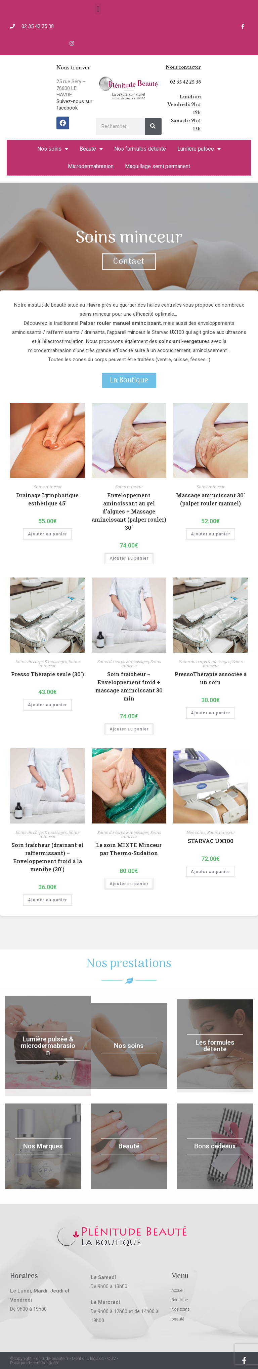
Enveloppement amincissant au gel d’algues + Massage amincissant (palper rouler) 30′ (129, 511)
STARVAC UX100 (210, 840)
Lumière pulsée (199, 149)
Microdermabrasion (91, 166)
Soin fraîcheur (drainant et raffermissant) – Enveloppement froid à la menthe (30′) (47, 857)
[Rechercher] (153, 126)
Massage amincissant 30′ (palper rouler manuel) (210, 499)
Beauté (91, 149)
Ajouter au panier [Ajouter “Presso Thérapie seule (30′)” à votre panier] (47, 705)
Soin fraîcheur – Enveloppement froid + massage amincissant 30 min (129, 686)
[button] (98, 8)
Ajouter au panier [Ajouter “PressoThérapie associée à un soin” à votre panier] (210, 713)
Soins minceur (47, 486)
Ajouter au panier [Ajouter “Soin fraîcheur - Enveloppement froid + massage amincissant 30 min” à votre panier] (129, 729)
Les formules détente (215, 1046)
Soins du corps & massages (41, 661)
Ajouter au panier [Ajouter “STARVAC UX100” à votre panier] (210, 871)
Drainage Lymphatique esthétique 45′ (47, 499)
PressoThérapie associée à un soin (211, 678)
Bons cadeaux (215, 1146)
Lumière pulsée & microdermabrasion (48, 1045)
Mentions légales (88, 1358)
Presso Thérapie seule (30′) (47, 674)
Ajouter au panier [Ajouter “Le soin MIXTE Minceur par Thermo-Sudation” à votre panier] (129, 883)
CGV (111, 1358)
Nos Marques (43, 1146)
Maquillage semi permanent (157, 166)
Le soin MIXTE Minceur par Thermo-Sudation (129, 849)
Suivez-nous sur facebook (74, 104)
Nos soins (52, 149)
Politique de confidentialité (34, 1362)
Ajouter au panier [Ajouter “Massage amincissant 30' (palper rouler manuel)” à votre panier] (210, 534)
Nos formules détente (140, 149)
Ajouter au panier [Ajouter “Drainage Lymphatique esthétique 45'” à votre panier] (47, 534)
